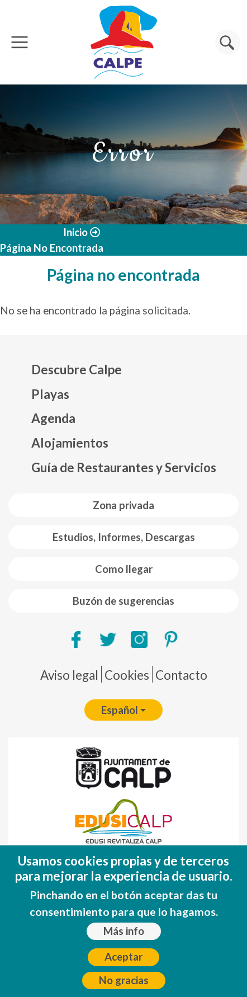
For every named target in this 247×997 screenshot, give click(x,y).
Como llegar (124, 569)
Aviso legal (69, 675)
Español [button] (119, 710)
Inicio (75, 232)
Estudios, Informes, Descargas (124, 537)
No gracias (124, 987)
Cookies (126, 675)
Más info (123, 938)
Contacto (181, 675)
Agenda (53, 418)
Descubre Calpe (76, 369)
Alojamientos (69, 442)
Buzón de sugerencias (123, 601)
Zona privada (123, 505)
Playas (50, 394)
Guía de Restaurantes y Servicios (123, 467)
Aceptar (123, 964)
